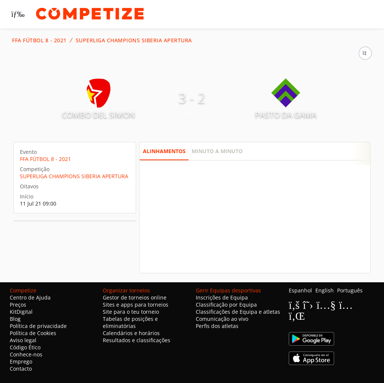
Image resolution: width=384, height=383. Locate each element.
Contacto (21, 368)
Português (350, 290)
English (324, 290)
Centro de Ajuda (30, 297)
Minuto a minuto (217, 151)
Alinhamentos (164, 151)
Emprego (21, 361)
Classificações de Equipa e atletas (238, 311)
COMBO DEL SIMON (98, 114)
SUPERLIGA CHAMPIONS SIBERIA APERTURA (134, 40)
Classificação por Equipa (226, 304)
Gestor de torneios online (134, 297)
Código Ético (25, 347)
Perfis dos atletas (217, 325)
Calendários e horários (131, 333)
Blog (15, 318)
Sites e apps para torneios (135, 304)
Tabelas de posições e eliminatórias (130, 322)
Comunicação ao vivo (222, 318)
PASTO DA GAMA (285, 114)
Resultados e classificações (136, 340)
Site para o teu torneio (131, 311)
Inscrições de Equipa (222, 297)
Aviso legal (23, 340)
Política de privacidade (38, 325)
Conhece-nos (26, 354)
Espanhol (300, 290)
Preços (18, 304)
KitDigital (21, 311)
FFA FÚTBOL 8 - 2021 (39, 40)
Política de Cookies (33, 333)
